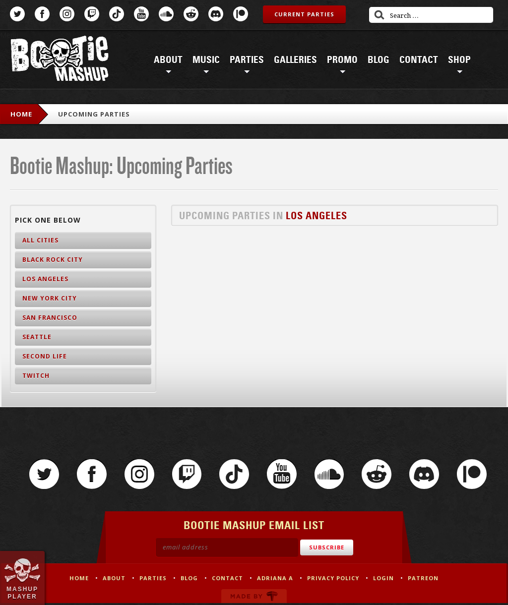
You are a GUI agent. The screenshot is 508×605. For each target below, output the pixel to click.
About (168, 60)
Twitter (17, 13)
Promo (342, 60)
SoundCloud (166, 13)
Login (383, 580)
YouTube (141, 13)
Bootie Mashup (59, 60)
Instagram (67, 13)
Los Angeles (316, 216)
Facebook (42, 13)
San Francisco (49, 317)
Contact (418, 60)
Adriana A (275, 580)
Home (21, 114)
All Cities (40, 240)
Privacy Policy (333, 580)
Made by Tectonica (254, 598)
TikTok (116, 13)
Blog (378, 60)
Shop (459, 60)
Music (206, 60)
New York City (49, 298)
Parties (247, 60)
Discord (215, 13)
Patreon (240, 13)
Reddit (191, 13)
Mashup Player (22, 593)
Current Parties (304, 14)
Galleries (295, 60)
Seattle (37, 337)
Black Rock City (52, 259)
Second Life (44, 356)
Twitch (91, 13)
